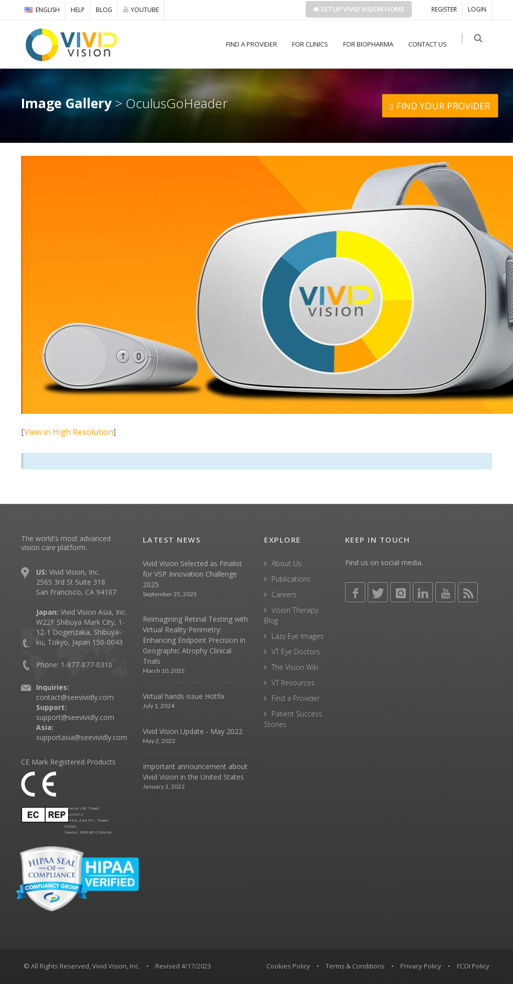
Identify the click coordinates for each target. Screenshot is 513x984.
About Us (287, 563)
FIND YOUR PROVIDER (440, 106)
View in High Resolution (68, 431)
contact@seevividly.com (75, 697)
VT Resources (293, 682)
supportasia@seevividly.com (81, 737)
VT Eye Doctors (296, 651)
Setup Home (358, 9)
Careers (284, 594)
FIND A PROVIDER (255, 44)
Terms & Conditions (355, 965)
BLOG (104, 10)
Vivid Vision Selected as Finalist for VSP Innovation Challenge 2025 (192, 574)
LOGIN (477, 9)
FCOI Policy (473, 965)
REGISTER (444, 9)
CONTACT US (431, 44)
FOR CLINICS (314, 44)
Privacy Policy (420, 965)
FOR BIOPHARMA (372, 44)
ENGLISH (42, 10)
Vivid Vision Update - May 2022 (192, 731)
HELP (78, 10)
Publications (291, 579)
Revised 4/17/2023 (183, 965)
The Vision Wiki (295, 667)
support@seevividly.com (75, 717)
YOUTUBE (141, 9)
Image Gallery (66, 103)
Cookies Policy (288, 965)
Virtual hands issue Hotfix (183, 696)
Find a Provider (296, 698)
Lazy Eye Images (298, 636)
